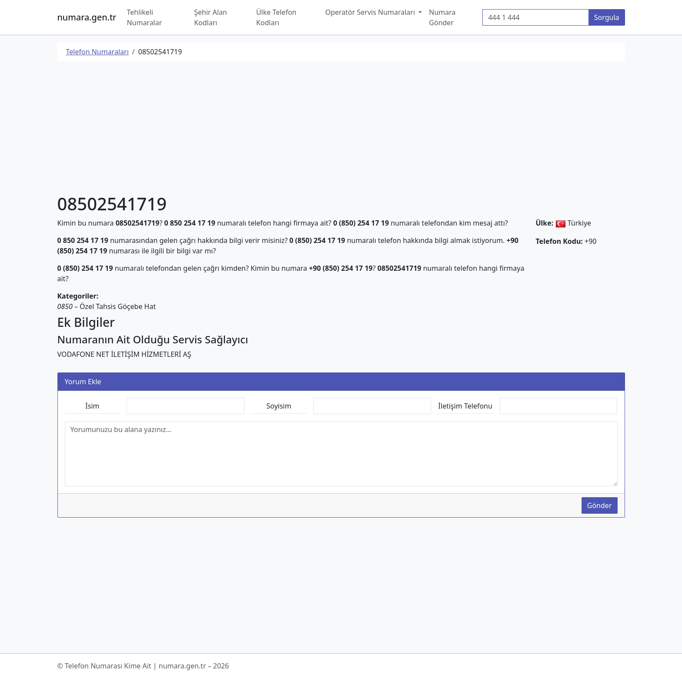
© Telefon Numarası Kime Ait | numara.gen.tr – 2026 (143, 666)
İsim (92, 406)
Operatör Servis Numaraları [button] (371, 12)
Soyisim (279, 406)
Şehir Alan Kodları (210, 17)
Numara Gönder (442, 17)
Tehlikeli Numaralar (144, 17)
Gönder (599, 505)
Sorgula (606, 17)
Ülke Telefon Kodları (276, 17)
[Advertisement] (318, 129)
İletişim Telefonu (465, 406)
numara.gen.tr (87, 17)
